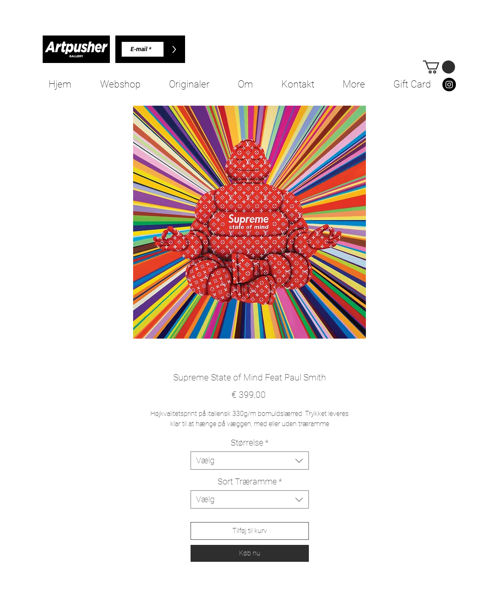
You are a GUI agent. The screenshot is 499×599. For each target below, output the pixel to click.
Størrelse (249, 443)
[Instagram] (449, 84)
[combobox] (250, 460)
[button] (439, 67)
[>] (174, 49)
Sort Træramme (250, 481)
